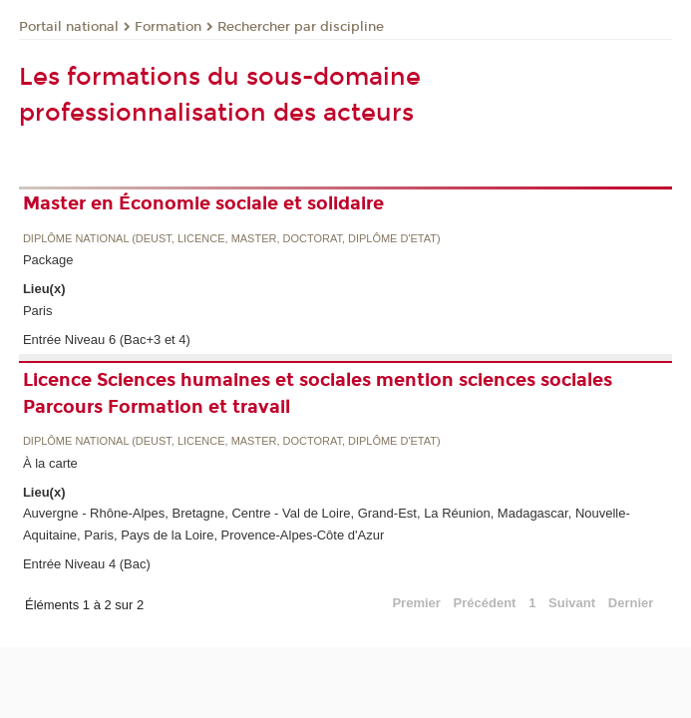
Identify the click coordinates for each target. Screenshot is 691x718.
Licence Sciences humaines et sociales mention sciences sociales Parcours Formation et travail (317, 393)
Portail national (69, 27)
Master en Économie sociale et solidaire (203, 203)
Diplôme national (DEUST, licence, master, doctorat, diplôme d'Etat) (232, 238)
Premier (416, 602)
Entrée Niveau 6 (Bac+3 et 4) (106, 339)
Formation (168, 27)
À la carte (50, 463)
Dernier (631, 602)
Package (48, 259)
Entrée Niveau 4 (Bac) (87, 563)
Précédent (485, 602)
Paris (38, 310)
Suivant (571, 602)
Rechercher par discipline (300, 27)
